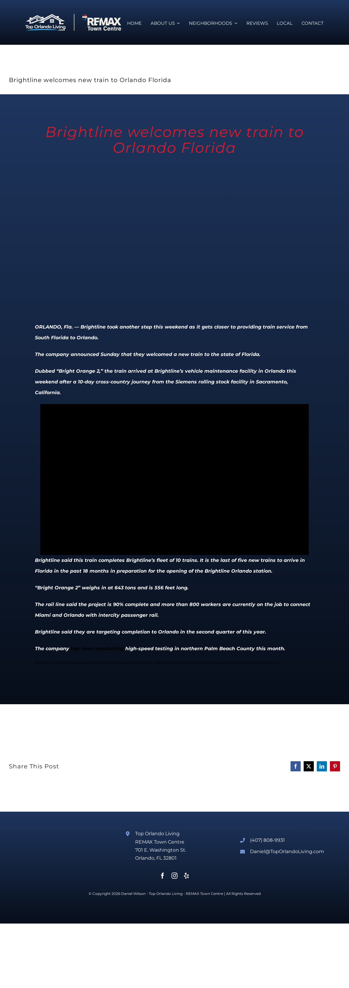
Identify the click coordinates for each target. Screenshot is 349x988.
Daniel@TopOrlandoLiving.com (287, 851)
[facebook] (163, 876)
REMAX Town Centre (204, 893)
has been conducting (97, 648)
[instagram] (174, 876)
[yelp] (186, 876)
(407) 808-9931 (267, 840)
